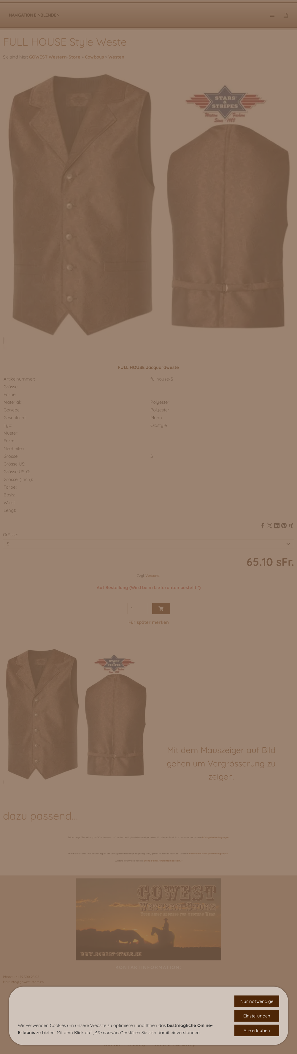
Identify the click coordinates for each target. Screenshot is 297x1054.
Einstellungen (256, 1016)
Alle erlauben (257, 1030)
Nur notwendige (256, 1001)
